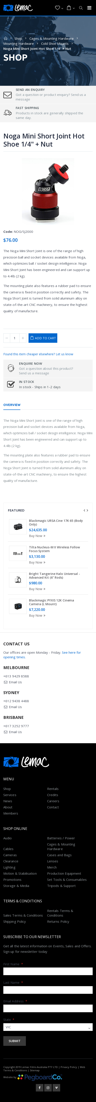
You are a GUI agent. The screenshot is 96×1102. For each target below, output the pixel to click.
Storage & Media (16, 885)
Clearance (10, 861)
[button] (59, 8)
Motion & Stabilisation (20, 873)
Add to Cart (45, 338)
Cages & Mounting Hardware (51, 38)
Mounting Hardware (18, 43)
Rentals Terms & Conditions (60, 912)
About (7, 807)
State (9, 1020)
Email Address (15, 1001)
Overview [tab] (11, 405)
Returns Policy (58, 921)
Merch (52, 867)
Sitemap (35, 1070)
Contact (53, 807)
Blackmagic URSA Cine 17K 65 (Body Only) (56, 523)
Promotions (12, 879)
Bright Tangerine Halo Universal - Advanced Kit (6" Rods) (54, 576)
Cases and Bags (59, 855)
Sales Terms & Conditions (23, 915)
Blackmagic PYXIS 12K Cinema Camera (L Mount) (51, 602)
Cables (8, 849)
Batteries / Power (61, 838)
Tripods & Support (61, 885)
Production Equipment (64, 873)
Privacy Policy (69, 1067)
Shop (18, 38)
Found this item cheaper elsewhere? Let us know (38, 354)
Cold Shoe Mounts (55, 43)
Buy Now (38, 536)
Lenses (52, 861)
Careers (53, 801)
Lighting (9, 867)
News (7, 801)
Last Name (13, 982)
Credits (52, 795)
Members (10, 813)
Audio (7, 838)
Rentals (53, 788)
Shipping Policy (14, 921)
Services (9, 795)
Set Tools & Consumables (67, 879)
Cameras (10, 855)
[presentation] (84, 510)
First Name (13, 964)
